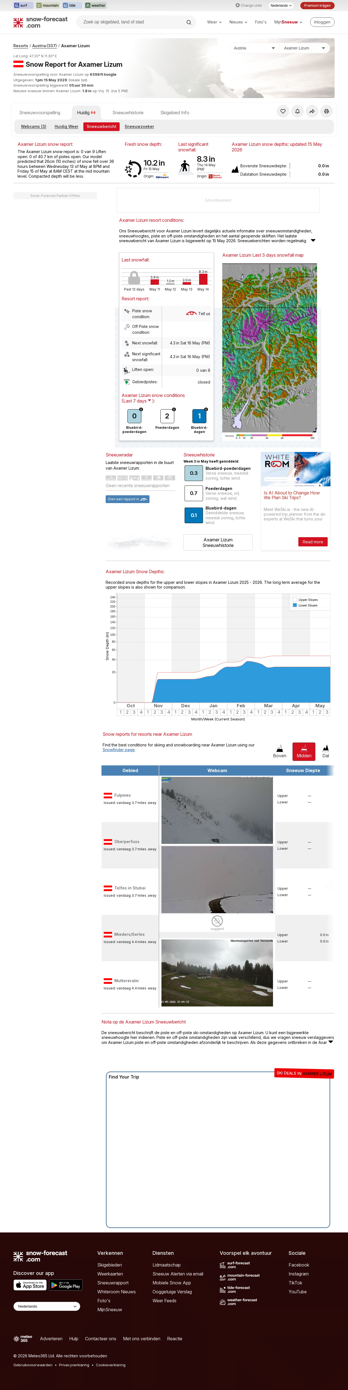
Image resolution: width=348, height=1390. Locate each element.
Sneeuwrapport (113, 1283)
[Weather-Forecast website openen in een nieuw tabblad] (95, 5)
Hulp (73, 1338)
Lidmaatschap (167, 1265)
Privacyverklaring (74, 1365)
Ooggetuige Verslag (172, 1291)
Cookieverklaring (110, 1365)
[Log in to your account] (322, 22)
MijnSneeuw (109, 1309)
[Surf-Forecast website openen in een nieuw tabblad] (23, 5)
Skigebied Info (174, 112)
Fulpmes (122, 795)
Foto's (261, 22)
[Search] (189, 22)
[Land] (254, 48)
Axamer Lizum (75, 45)
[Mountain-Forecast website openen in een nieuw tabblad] (48, 5)
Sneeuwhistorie (128, 112)
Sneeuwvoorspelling (39, 112)
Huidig (86, 112)
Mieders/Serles (129, 934)
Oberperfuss (126, 841)
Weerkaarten (110, 1274)
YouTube (298, 1291)
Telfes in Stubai (130, 888)
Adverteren (51, 1338)
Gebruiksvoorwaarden (32, 1365)
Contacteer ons (100, 1338)
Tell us (198, 313)
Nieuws (238, 22)
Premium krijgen (317, 5)
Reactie (174, 1338)
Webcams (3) (33, 126)
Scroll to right (329, 886)
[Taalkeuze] (281, 6)
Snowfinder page (119, 749)
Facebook (299, 1265)
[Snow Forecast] (40, 22)
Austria (44, 45)
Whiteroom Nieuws (116, 1291)
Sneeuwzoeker (139, 126)
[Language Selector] (46, 1306)
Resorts (20, 45)
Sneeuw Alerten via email (178, 1274)
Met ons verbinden (141, 1338)
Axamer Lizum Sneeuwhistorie (218, 542)
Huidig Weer (66, 126)
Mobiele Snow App (172, 1283)
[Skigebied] (305, 48)
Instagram (299, 1274)
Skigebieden (109, 1265)
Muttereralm (126, 980)
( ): (138, 401)
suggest (217, 929)
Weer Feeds (165, 1300)
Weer (214, 22)
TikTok (295, 1283)
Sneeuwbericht (101, 126)
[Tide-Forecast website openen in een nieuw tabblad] (72, 5)
